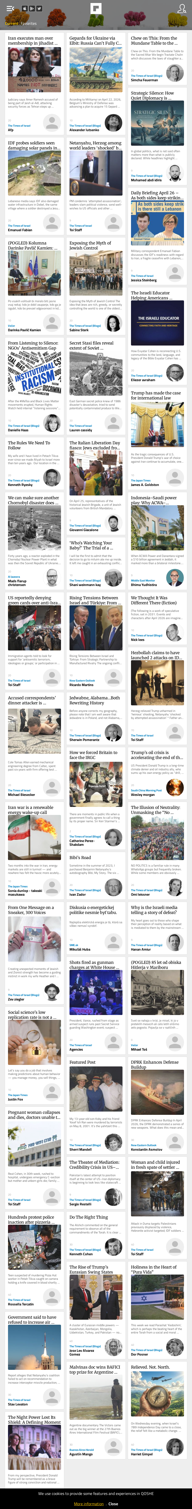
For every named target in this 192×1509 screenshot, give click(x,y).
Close (113, 1503)
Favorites (28, 23)
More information (89, 1503)
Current (12, 23)
